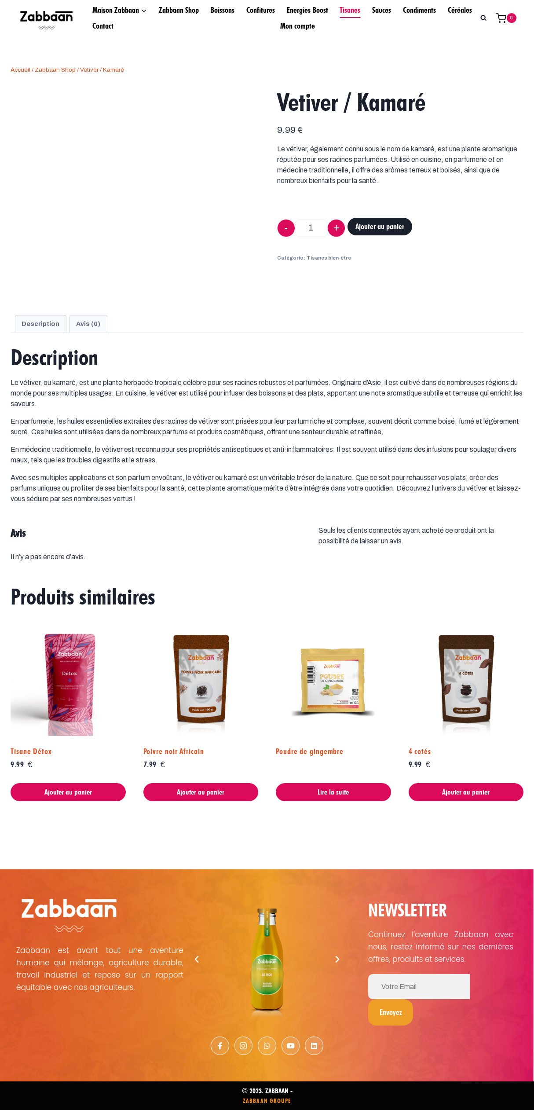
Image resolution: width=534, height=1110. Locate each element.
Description (40, 323)
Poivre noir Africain (173, 751)
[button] (196, 958)
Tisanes (350, 10)
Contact (102, 25)
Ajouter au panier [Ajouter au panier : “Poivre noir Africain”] (200, 792)
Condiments (419, 10)
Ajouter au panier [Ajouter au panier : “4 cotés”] (466, 792)
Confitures (260, 10)
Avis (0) (88, 323)
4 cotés (420, 751)
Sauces (381, 10)
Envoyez (490, 985)
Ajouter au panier (379, 226)
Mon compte (297, 25)
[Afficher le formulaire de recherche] (483, 18)
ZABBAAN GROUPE (267, 1100)
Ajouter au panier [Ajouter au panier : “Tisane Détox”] (68, 792)
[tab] (40, 324)
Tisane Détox (31, 751)
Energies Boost (307, 10)
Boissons (222, 10)
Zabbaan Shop (179, 10)
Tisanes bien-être (329, 257)
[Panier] (509, 18)
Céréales (460, 10)
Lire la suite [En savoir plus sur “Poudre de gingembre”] (333, 792)
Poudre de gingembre (310, 751)
